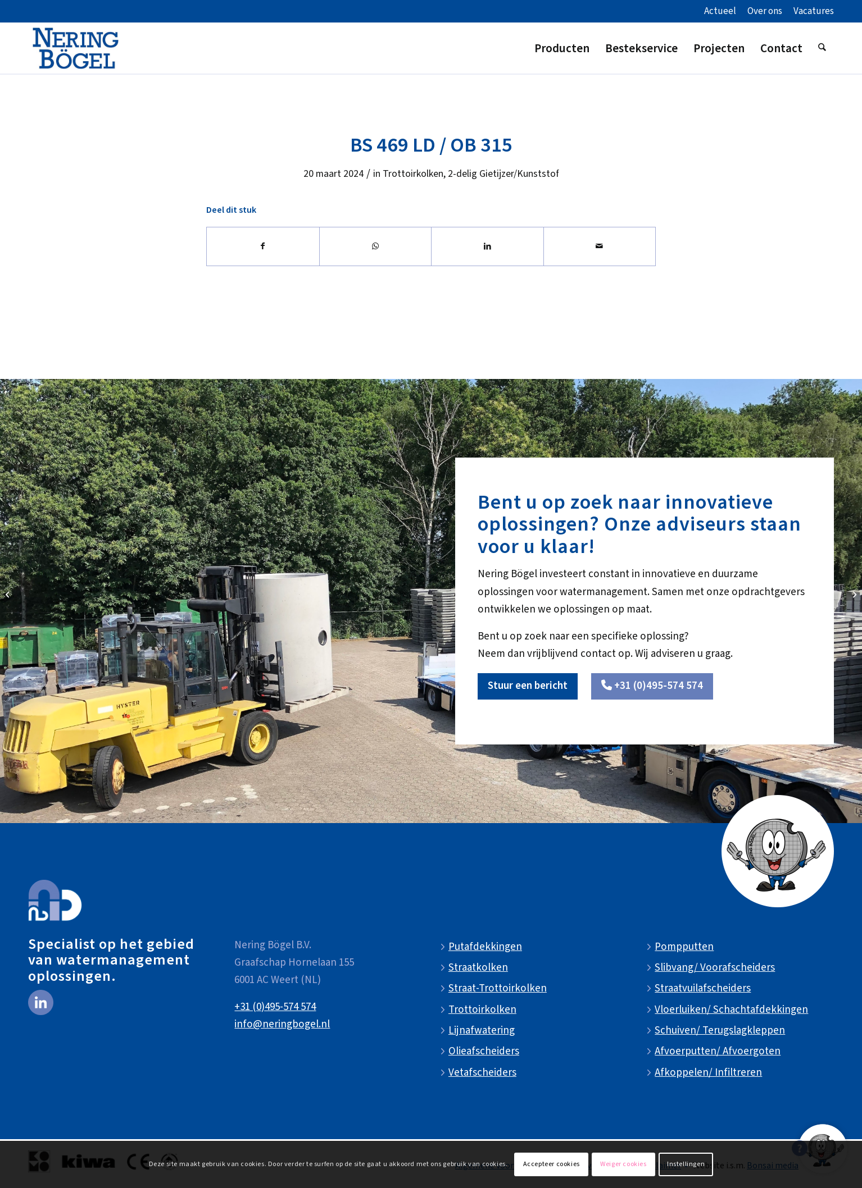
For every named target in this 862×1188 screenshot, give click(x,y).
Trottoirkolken (413, 174)
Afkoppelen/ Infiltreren (708, 1072)
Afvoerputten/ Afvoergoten (718, 1051)
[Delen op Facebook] (263, 246)
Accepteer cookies (551, 1164)
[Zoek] (822, 48)
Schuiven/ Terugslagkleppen (720, 1030)
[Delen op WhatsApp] (376, 246)
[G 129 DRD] (853, 594)
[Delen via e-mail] (600, 246)
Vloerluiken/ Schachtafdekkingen (731, 1009)
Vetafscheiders (482, 1072)
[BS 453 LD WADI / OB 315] (8, 594)
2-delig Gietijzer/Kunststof (503, 174)
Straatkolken (478, 967)
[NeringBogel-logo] (75, 48)
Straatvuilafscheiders (703, 988)
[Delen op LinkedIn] (487, 246)
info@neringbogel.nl (282, 1024)
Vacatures (813, 11)
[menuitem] (720, 11)
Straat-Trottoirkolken (497, 988)
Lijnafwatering (481, 1030)
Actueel (720, 11)
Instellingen (686, 1164)
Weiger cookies (623, 1164)
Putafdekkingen (485, 946)
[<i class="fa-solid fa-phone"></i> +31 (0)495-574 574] (652, 686)
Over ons (764, 11)
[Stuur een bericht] (528, 686)
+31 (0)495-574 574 (275, 1007)
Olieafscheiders (483, 1051)
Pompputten (684, 946)
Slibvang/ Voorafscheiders (715, 967)
